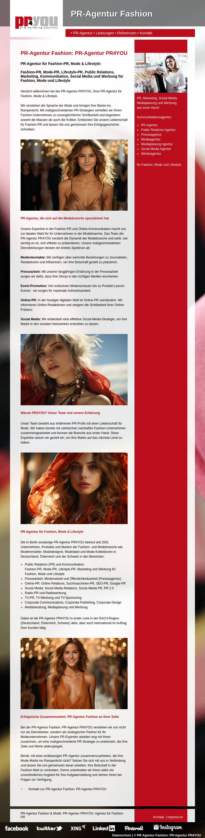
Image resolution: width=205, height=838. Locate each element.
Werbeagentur (151, 154)
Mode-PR (51, 72)
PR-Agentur (82, 33)
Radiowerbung (56, 593)
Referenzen (126, 33)
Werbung (104, 569)
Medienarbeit (53, 579)
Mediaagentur (150, 139)
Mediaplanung (58, 607)
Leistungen (105, 33)
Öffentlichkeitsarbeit (83, 579)
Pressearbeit (34, 579)
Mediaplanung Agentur (157, 144)
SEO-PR (102, 583)
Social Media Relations (61, 588)
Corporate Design (108, 602)
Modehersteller (31, 552)
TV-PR (29, 598)
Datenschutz (121, 835)
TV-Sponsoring (70, 598)
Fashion (28, 80)
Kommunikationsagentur (154, 117)
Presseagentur (110, 579)
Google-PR (117, 583)
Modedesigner (53, 552)
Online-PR (32, 583)
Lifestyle (92, 64)
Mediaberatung (35, 607)
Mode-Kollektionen (100, 552)
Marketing (84, 569)
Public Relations (36, 564)
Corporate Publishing (80, 602)
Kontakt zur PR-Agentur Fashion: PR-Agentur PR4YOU (67, 789)
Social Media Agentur (156, 149)
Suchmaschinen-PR (80, 583)
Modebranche (107, 547)
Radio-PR (32, 593)
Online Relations (52, 583)
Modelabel (72, 552)
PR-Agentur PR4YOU (185, 835)
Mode (76, 64)
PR (51, 564)
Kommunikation (73, 564)
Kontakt (146, 33)
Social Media (34, 588)
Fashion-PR (58, 64)
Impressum (175, 817)
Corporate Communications (44, 602)
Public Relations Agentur (158, 130)
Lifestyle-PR (72, 72)
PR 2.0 (109, 588)
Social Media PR (90, 588)
